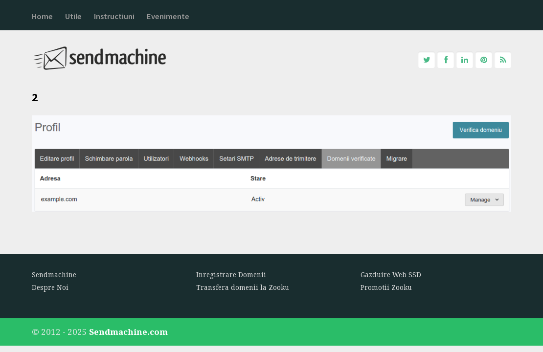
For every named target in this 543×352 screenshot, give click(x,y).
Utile (73, 16)
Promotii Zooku (386, 287)
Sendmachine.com (128, 331)
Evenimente (168, 16)
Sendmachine (54, 274)
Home (42, 16)
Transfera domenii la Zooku (242, 287)
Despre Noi (50, 287)
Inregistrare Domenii (231, 274)
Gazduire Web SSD (391, 274)
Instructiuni (114, 16)
